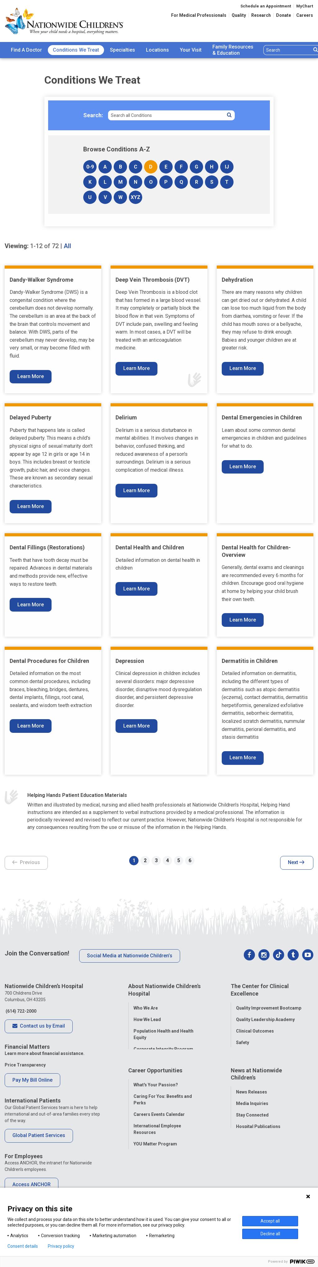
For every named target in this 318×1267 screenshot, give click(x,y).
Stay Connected (252, 1120)
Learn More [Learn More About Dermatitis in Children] (242, 758)
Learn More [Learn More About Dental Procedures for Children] (30, 726)
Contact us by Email (38, 1026)
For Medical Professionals (198, 15)
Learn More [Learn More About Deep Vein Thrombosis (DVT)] (136, 368)
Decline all (270, 1233)
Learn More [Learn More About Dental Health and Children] (136, 589)
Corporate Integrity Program (163, 1046)
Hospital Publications (258, 1131)
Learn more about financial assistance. (44, 1053)
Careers (304, 15)
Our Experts (248, 1143)
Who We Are (146, 1005)
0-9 (90, 167)
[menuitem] (26, 50)
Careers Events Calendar (159, 1119)
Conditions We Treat (76, 50)
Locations (157, 50)
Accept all (270, 1220)
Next (296, 862)
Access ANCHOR (31, 1184)
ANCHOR (143, 1160)
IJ (227, 167)
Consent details (22, 1246)
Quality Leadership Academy (265, 1016)
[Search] (287, 50)
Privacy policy (61, 1246)
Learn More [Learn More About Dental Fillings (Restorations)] (30, 605)
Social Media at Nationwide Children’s (129, 956)
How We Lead (147, 1016)
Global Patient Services (38, 1135)
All (67, 246)
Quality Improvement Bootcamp (268, 1005)
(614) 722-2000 (20, 1011)
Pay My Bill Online (32, 1080)
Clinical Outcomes (255, 1028)
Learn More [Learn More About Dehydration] (242, 368)
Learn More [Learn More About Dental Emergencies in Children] (242, 466)
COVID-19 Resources (155, 1172)
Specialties (122, 50)
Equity (242, 1051)
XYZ (135, 197)
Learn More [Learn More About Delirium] (136, 490)
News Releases (251, 1097)
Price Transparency (25, 1064)
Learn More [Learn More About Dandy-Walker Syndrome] (30, 376)
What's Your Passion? (156, 1090)
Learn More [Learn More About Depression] (136, 726)
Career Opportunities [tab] (155, 1078)
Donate (283, 15)
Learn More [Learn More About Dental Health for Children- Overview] (242, 620)
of (44, 246)
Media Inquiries (252, 1108)
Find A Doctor (26, 50)
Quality (239, 15)
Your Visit (191, 50)
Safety (242, 1039)
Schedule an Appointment (265, 6)
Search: (93, 115)
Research (261, 15)
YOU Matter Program (155, 1149)
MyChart (304, 6)
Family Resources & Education (232, 50)
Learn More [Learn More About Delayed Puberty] (30, 506)
